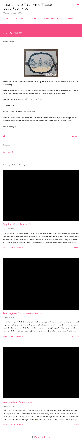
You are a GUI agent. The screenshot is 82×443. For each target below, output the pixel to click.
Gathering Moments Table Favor (17, 401)
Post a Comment (8, 152)
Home (5, 18)
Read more (75, 247)
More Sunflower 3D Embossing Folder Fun (22, 313)
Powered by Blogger (41, 437)
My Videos (70, 18)
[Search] (73, 4)
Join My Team (17, 18)
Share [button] (74, 136)
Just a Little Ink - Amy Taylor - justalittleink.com (29, 6)
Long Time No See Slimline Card (18, 224)
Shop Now (31, 18)
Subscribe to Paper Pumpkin (51, 18)
